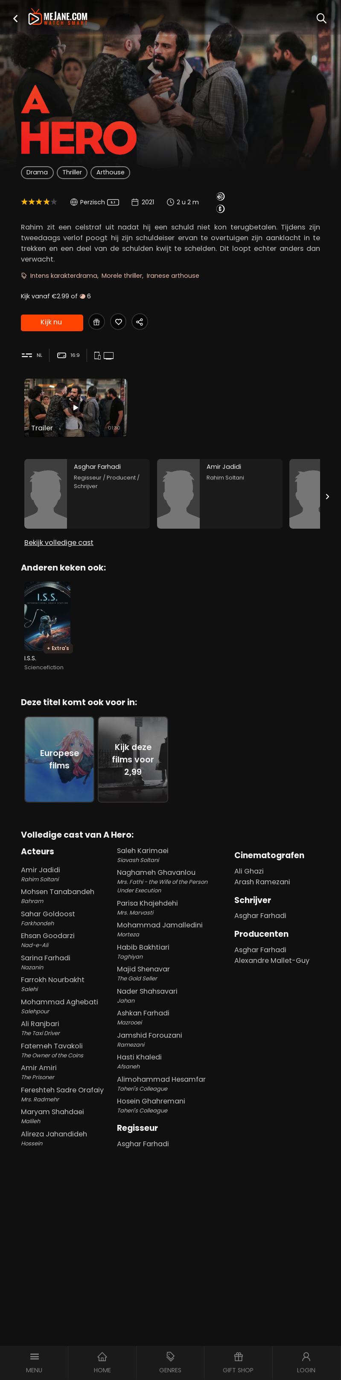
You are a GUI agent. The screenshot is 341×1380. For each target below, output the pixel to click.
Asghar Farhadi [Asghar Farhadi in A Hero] (143, 1137)
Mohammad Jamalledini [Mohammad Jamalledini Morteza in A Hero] (169, 923)
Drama (37, 172)
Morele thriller (122, 275)
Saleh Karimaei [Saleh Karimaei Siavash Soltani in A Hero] (169, 848)
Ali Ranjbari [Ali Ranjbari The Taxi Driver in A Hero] (67, 1021)
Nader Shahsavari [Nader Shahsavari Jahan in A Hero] (169, 989)
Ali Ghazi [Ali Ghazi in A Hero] (249, 864)
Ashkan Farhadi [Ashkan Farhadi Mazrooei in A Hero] (169, 1011)
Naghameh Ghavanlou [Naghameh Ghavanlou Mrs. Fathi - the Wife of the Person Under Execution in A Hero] (169, 875)
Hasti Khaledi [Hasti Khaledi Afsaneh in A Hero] (169, 1055)
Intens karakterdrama (63, 275)
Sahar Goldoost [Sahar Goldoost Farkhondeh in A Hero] (67, 911)
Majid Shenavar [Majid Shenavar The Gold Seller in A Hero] (169, 967)
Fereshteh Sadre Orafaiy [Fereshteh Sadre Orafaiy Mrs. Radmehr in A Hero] (67, 1087)
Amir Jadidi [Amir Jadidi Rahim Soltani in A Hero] (67, 867)
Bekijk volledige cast (58, 536)
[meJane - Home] (58, 17)
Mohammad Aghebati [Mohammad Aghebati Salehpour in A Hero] (67, 999)
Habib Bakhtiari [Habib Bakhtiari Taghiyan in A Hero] (169, 945)
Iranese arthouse (173, 275)
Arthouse (110, 172)
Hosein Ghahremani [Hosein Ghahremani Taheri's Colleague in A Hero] (169, 1099)
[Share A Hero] (142, 322)
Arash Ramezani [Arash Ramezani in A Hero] (262, 875)
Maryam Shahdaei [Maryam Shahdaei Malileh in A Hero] (67, 1109)
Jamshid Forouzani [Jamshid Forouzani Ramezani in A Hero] (169, 1033)
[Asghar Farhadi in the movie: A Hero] (87, 487)
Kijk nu (51, 322)
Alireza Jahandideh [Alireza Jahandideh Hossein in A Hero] (67, 1131)
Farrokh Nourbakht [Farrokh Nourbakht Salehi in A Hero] (67, 977)
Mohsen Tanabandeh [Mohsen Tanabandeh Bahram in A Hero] (67, 889)
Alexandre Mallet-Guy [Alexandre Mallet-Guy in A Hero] (271, 954)
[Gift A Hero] (97, 322)
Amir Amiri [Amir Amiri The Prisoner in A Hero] (67, 1065)
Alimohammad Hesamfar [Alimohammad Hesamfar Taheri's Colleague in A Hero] (169, 1077)
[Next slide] (327, 489)
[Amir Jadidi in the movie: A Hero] (220, 487)
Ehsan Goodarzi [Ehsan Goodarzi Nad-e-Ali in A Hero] (67, 933)
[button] (15, 18)
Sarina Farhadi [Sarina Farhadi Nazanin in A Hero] (67, 955)
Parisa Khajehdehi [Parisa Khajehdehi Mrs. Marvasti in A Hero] (169, 901)
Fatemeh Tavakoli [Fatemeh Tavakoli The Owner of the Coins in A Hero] (67, 1043)
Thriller (72, 172)
